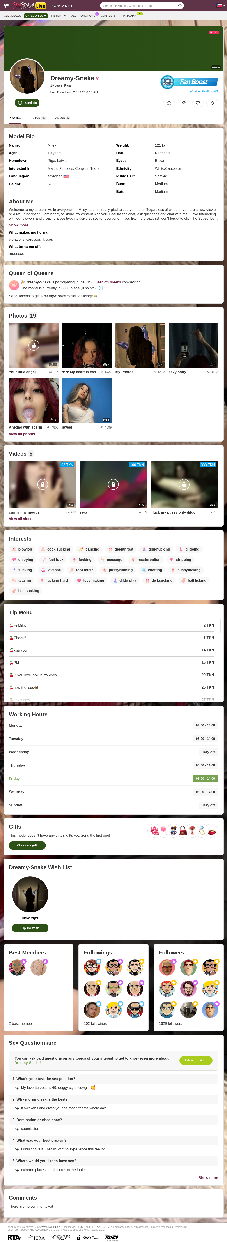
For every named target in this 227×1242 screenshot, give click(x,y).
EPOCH (81, 1227)
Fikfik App (129, 15)
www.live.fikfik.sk (51, 1226)
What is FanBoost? (204, 91)
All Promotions (84, 15)
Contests (108, 15)
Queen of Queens (107, 282)
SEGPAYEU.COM (100, 1227)
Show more (18, 225)
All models (12, 15)
